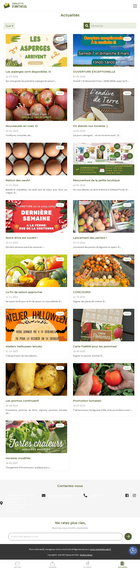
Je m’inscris (128, 536)
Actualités (122, 567)
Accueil (17, 567)
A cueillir (87, 567)
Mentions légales (86, 555)
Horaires (52, 567)
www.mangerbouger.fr (100, 549)
